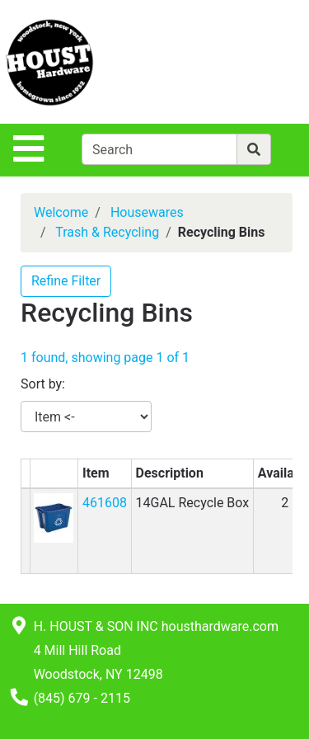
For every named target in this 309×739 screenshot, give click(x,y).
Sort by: (43, 384)
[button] (53, 517)
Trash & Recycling (107, 232)
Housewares (147, 212)
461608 (104, 503)
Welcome (61, 212)
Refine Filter (66, 281)
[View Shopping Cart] (244, 61)
